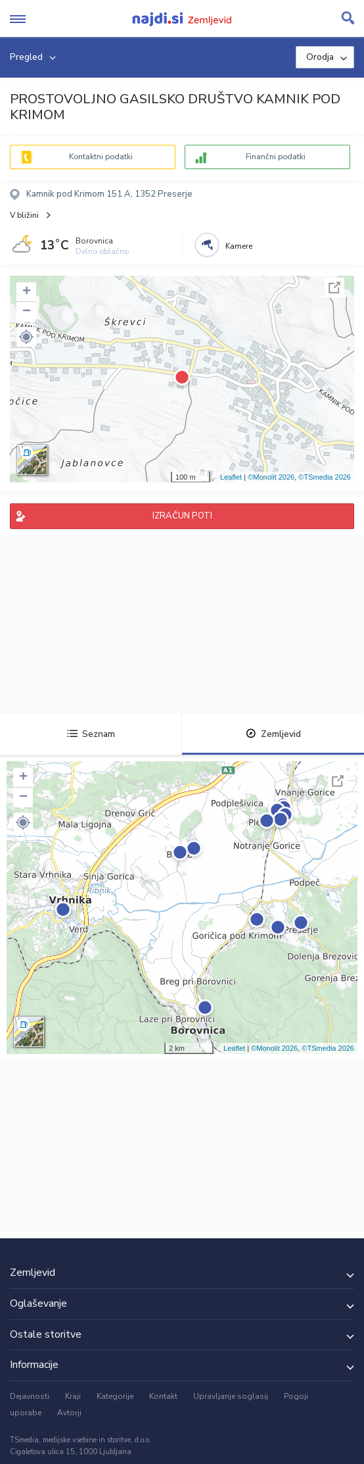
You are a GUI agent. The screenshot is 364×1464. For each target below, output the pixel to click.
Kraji (73, 1396)
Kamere (238, 246)
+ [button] (26, 292)
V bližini (24, 215)
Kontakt (163, 1396)
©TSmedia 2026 (324, 477)
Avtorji (69, 1412)
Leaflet (231, 477)
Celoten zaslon (334, 287)
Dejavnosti (29, 1396)
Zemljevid (273, 734)
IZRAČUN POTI (182, 516)
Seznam (91, 734)
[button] (26, 337)
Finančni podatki (276, 156)
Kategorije (115, 1396)
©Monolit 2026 (271, 477)
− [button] (26, 312)
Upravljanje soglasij (230, 1396)
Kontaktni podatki (101, 156)
